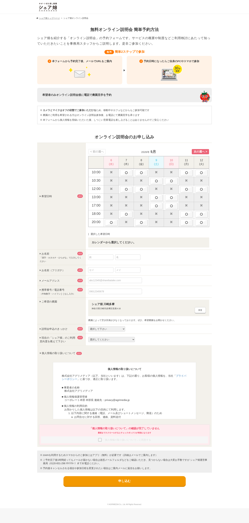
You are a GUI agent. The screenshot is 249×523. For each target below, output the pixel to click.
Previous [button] (97, 151)
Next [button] (200, 151)
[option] (148, 186)
